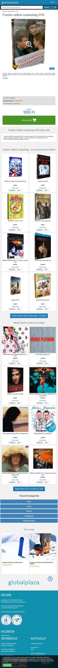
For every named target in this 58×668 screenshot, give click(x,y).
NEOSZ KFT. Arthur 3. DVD (15, 221)
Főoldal (4, 11)
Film (17, 11)
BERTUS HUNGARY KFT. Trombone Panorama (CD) (43, 474)
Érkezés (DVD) (15, 300)
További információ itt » (10, 662)
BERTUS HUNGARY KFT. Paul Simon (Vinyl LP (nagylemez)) (15, 474)
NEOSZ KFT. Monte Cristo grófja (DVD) (15, 181)
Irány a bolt (29, 120)
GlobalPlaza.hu (5, 635)
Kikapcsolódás (11, 11)
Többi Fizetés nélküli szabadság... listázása (29, 316)
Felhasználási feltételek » (8, 651)
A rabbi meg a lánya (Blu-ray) (43, 260)
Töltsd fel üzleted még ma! (10, 608)
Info (19, 190)
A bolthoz (12, 190)
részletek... (5, 78)
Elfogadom (7, 665)
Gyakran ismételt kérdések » (9, 643)
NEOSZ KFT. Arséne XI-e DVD (15, 394)
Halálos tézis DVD (43, 181)
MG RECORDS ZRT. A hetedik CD (43, 433)
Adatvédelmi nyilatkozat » (8, 649)
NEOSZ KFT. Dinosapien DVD (43, 221)
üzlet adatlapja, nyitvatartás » (12, 103)
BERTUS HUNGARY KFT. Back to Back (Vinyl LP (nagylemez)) (43, 394)
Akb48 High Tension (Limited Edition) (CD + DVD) (15, 355)
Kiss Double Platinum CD (43, 354)
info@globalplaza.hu (37, 643)
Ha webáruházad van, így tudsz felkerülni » (13, 612)
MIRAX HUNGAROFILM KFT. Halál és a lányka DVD (15, 261)
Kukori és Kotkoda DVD (42, 300)
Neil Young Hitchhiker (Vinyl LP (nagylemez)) (15, 433)
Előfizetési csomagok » (7, 645)
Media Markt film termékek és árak (29, 489)
